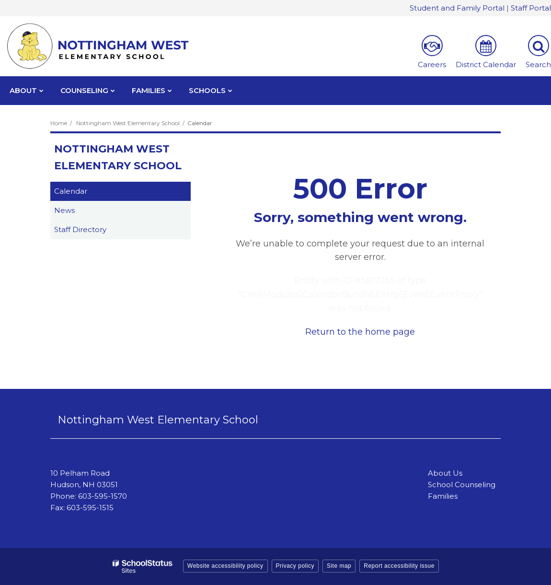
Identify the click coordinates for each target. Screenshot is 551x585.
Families (443, 496)
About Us (445, 473)
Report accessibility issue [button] (399, 565)
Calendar (70, 191)
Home (58, 123)
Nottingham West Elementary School (128, 123)
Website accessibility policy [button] (225, 565)
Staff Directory (80, 229)
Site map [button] (339, 565)
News (64, 210)
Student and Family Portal (457, 7)
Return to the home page (360, 332)
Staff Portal (531, 7)
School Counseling (461, 484)
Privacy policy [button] (295, 565)
